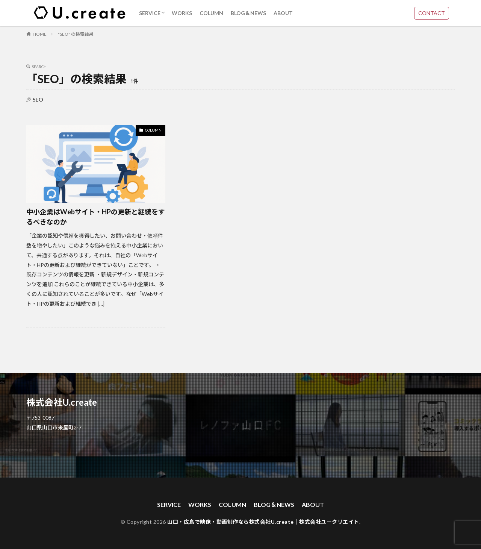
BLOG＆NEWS (248, 13)
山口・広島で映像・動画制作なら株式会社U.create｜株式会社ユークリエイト (263, 522)
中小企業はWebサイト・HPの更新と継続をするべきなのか (95, 217)
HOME (40, 34)
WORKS (182, 13)
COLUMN (211, 13)
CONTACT (431, 13)
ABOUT (283, 13)
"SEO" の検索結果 (76, 34)
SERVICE (149, 13)
